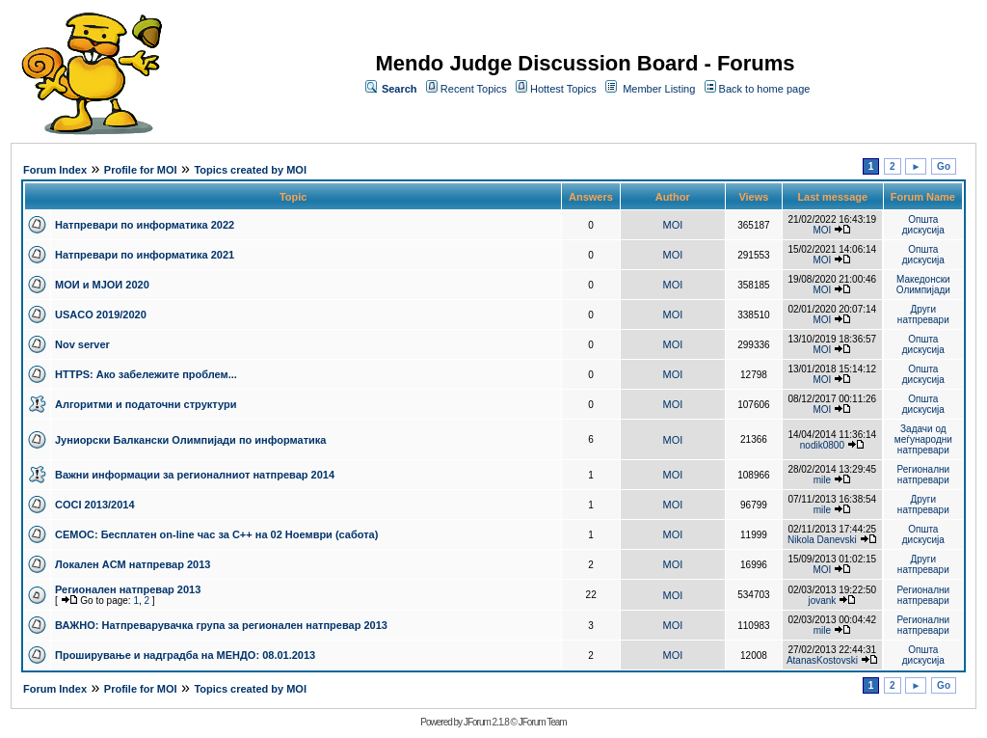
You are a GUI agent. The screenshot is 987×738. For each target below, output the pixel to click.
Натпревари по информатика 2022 (144, 225)
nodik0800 (822, 445)
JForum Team (543, 722)
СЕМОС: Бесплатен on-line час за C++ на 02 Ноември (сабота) (216, 534)
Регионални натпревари (923, 474)
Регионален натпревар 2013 (127, 589)
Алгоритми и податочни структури (145, 404)
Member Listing (659, 89)
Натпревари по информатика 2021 (144, 254)
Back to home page (765, 89)
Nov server (82, 344)
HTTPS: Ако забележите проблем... (146, 374)
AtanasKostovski (822, 660)
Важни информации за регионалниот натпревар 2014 (194, 474)
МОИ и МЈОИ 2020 (102, 284)
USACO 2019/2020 (101, 314)
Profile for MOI (140, 170)
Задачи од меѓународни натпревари (923, 439)
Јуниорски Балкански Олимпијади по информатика (190, 440)
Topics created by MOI (250, 170)
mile (822, 480)
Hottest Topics (563, 89)
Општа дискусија (923, 224)
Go (943, 166)
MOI (673, 225)
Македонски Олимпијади (923, 284)
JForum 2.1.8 (486, 722)
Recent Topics (473, 89)
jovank (822, 600)
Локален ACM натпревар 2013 (132, 564)
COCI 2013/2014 (95, 504)
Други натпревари (923, 314)
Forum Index (55, 170)
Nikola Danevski (822, 539)
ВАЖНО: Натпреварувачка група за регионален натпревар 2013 (221, 625)
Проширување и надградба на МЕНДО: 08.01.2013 (185, 655)
